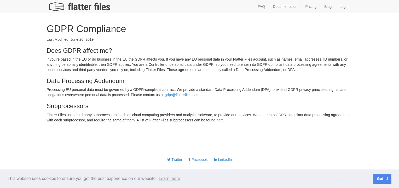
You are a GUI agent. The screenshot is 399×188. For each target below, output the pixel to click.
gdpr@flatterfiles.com (182, 95)
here (220, 120)
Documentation (285, 6)
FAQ (261, 6)
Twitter (174, 159)
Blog (328, 6)
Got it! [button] (382, 179)
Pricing (310, 6)
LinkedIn (223, 159)
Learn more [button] (169, 178)
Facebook (197, 159)
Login (343, 6)
